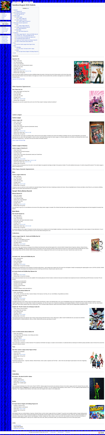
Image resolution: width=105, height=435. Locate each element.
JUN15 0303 (21, 339)
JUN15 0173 (27, 132)
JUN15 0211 (21, 224)
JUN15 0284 (21, 274)
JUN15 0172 (21, 130)
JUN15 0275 (21, 98)
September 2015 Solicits (19, 428)
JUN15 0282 (21, 264)
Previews (3, 13)
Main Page (4, 27)
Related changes (5, 37)
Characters (4, 16)
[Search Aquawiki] (5, 22)
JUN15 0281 (21, 243)
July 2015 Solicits (17, 425)
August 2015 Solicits (18, 426)
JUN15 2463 (21, 381)
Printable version (5, 40)
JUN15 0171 (27, 161)
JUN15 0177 (27, 71)
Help (3, 32)
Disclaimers (68, 432)
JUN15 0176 (21, 69)
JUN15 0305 (21, 314)
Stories (3, 17)
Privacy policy (53, 432)
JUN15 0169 (21, 158)
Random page (4, 31)
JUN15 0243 (21, 204)
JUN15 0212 (27, 225)
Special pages (4, 38)
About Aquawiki (60, 432)
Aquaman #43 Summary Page (18, 79)
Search (1, 20)
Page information (5, 42)
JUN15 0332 (21, 354)
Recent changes (5, 30)
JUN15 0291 (21, 298)
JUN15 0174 (21, 183)
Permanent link (4, 41)
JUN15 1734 (21, 408)
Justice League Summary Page (18, 140)
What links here (5, 36)
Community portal (5, 28)
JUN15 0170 (32, 160)
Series (3, 18)
